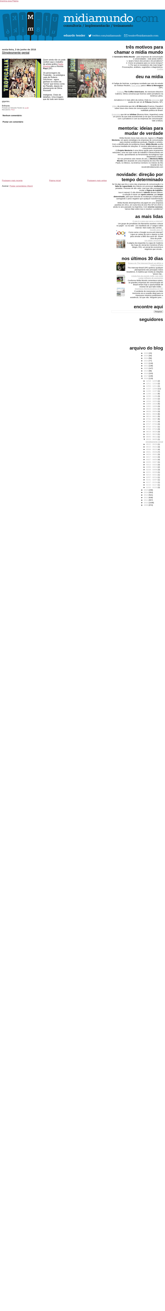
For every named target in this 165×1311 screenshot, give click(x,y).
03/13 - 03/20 (152, 465)
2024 (146, 358)
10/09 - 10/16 (152, 404)
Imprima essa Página (9, 1)
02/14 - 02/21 (152, 475)
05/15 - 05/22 (152, 447)
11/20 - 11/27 (152, 391)
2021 (146, 366)
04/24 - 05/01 (152, 454)
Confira (160, 69)
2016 (146, 378)
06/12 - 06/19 (152, 434)
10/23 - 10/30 (152, 399)
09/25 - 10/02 (152, 409)
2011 (146, 500)
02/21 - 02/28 (152, 472)
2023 (146, 361)
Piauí (13, 110)
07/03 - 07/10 (152, 429)
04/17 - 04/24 (152, 457)
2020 (146, 368)
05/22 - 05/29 (152, 444)
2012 (146, 497)
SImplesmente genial (15, 52)
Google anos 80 (156, 230)
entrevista (155, 100)
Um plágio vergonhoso (153, 240)
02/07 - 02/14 (152, 477)
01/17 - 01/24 (152, 482)
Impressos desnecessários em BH (149, 289)
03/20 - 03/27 (152, 462)
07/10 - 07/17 (152, 427)
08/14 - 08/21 (152, 416)
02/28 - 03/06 (152, 470)
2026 (146, 353)
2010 (146, 503)
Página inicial (55, 181)
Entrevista (116, 114)
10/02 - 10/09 (152, 406)
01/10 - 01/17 (152, 485)
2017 (146, 376)
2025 (146, 356)
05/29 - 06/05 (152, 439)
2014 (146, 492)
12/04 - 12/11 (152, 386)
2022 (146, 363)
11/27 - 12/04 (152, 389)
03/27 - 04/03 (152, 459)
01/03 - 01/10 (152, 487)
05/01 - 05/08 (152, 452)
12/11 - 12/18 (152, 383)
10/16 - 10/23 (152, 401)
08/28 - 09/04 (152, 411)
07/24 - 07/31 (152, 421)
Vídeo (114, 106)
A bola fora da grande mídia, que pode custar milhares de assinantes (147, 277)
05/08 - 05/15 (152, 449)
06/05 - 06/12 (152, 437)
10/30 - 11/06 (152, 396)
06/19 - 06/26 (152, 432)
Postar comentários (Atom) (21, 186)
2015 (146, 490)
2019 (146, 371)
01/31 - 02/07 (152, 480)
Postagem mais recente (12, 181)
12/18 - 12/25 (152, 381)
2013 (146, 495)
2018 (146, 373)
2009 (146, 505)
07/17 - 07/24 (152, 424)
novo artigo (136, 85)
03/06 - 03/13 (152, 467)
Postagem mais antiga (97, 181)
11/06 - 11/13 (152, 394)
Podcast (120, 92)
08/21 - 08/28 (152, 414)
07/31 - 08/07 (152, 419)
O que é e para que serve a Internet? (148, 221)
